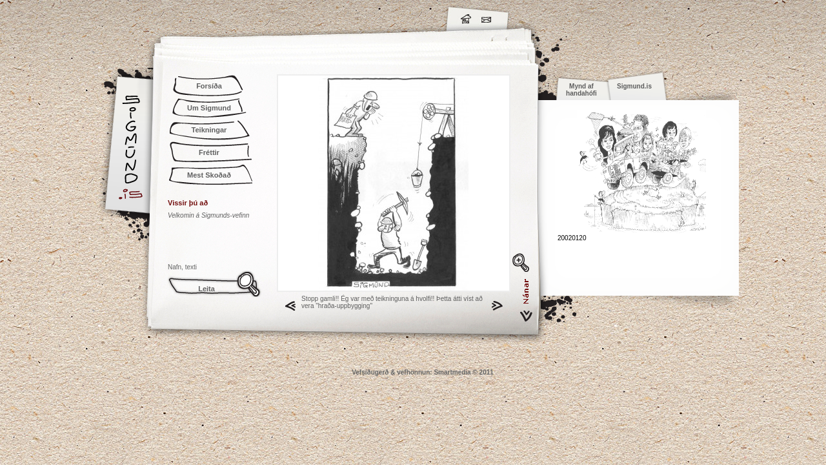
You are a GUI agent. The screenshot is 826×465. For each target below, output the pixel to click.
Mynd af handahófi (581, 90)
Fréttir (209, 152)
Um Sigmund (209, 108)
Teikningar (209, 130)
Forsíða (209, 86)
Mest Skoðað (209, 175)
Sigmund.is (245, 17)
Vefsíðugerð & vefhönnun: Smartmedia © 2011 (423, 372)
